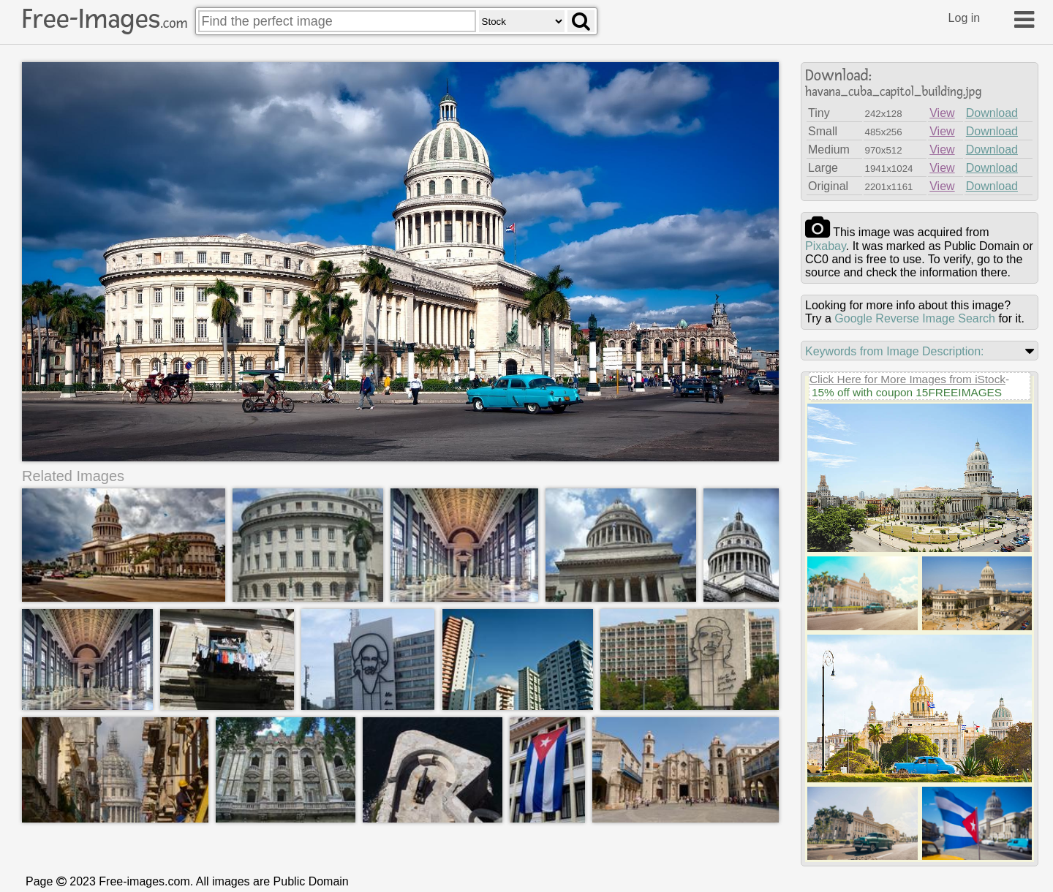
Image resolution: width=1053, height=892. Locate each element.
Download (992, 113)
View (941, 113)
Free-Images (104, 19)
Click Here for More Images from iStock (907, 379)
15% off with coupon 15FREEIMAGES (907, 392)
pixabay (825, 246)
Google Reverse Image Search (914, 318)
